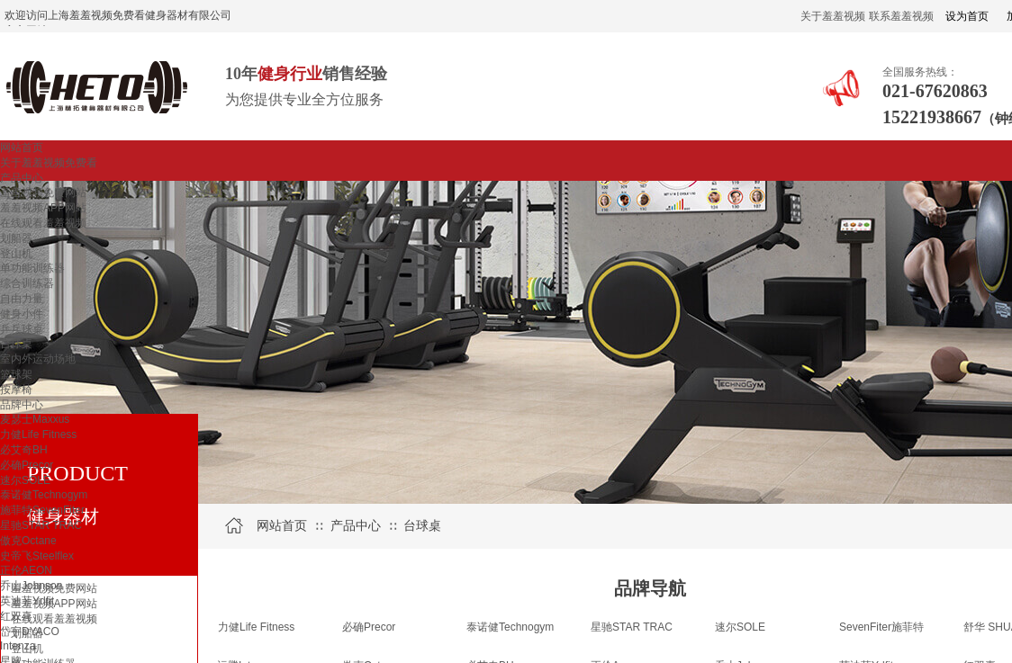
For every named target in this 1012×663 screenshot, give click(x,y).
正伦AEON (26, 570)
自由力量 (21, 298)
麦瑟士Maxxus (34, 419)
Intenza (17, 646)
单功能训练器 (32, 268)
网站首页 (21, 147)
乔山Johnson (31, 585)
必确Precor (26, 465)
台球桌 (16, 343)
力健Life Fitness (38, 434)
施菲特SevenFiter (42, 510)
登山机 (16, 253)
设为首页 (967, 16)
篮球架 (16, 374)
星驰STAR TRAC (41, 525)
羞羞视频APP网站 (43, 208)
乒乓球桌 (21, 329)
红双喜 (16, 616)
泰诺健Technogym (43, 494)
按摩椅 (16, 389)
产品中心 (21, 178)
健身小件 (21, 314)
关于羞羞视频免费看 (48, 163)
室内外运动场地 (38, 359)
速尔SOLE (25, 480)
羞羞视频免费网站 (43, 192)
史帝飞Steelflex (37, 556)
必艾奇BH (24, 449)
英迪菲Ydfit (27, 601)
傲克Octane (28, 540)
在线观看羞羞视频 (43, 223)
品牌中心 (21, 405)
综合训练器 (27, 283)
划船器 (16, 238)
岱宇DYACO (29, 631)
